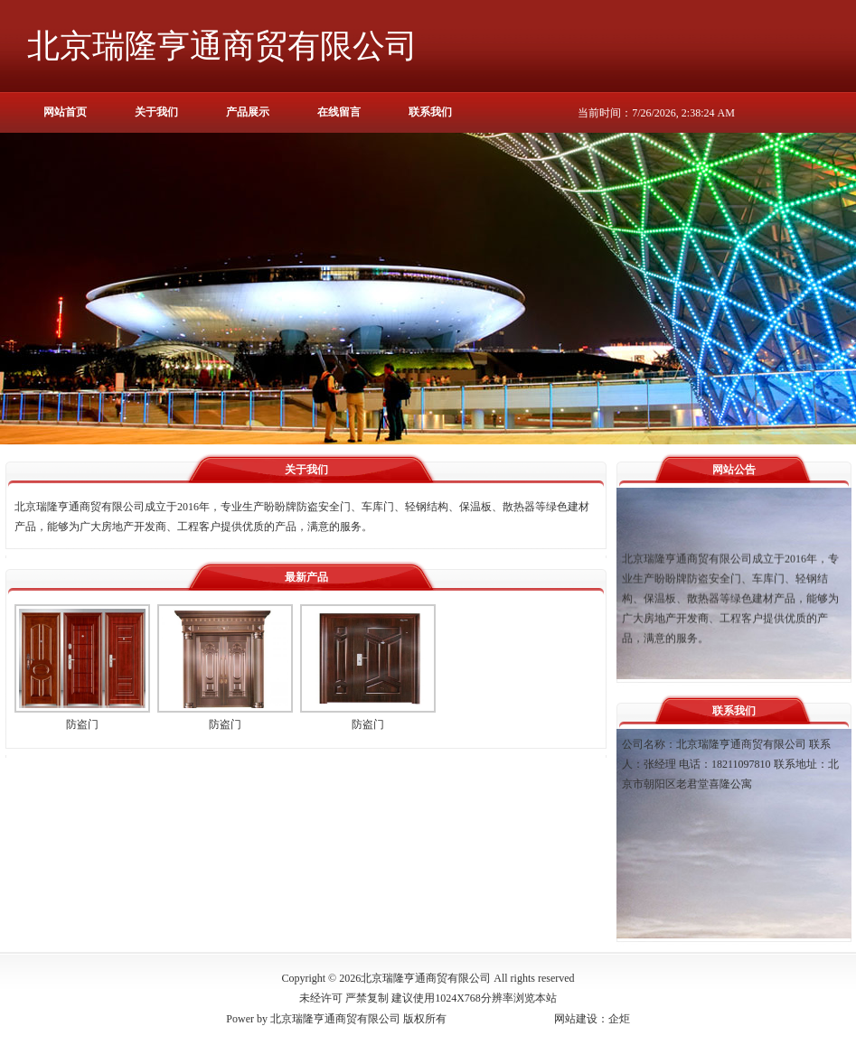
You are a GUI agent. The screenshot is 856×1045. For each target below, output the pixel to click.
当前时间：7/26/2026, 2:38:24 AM (656, 113)
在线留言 (339, 112)
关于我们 (156, 112)
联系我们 (430, 112)
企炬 (619, 1018)
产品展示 (247, 112)
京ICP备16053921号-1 (500, 1018)
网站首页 (65, 112)
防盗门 (82, 724)
